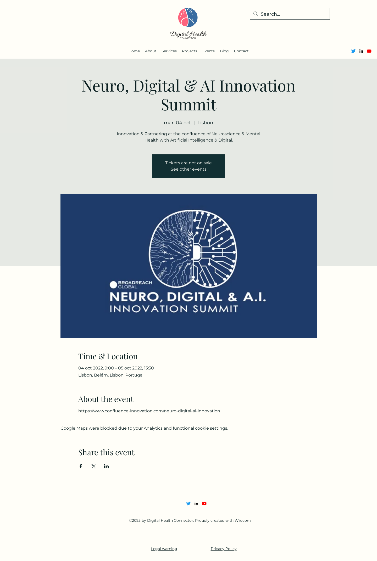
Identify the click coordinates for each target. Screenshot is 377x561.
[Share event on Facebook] (80, 466)
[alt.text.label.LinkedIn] (361, 51)
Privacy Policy (224, 548)
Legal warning (164, 548)
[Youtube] (369, 51)
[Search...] (290, 14)
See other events (189, 169)
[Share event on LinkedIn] (106, 466)
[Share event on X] (93, 466)
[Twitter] (353, 51)
